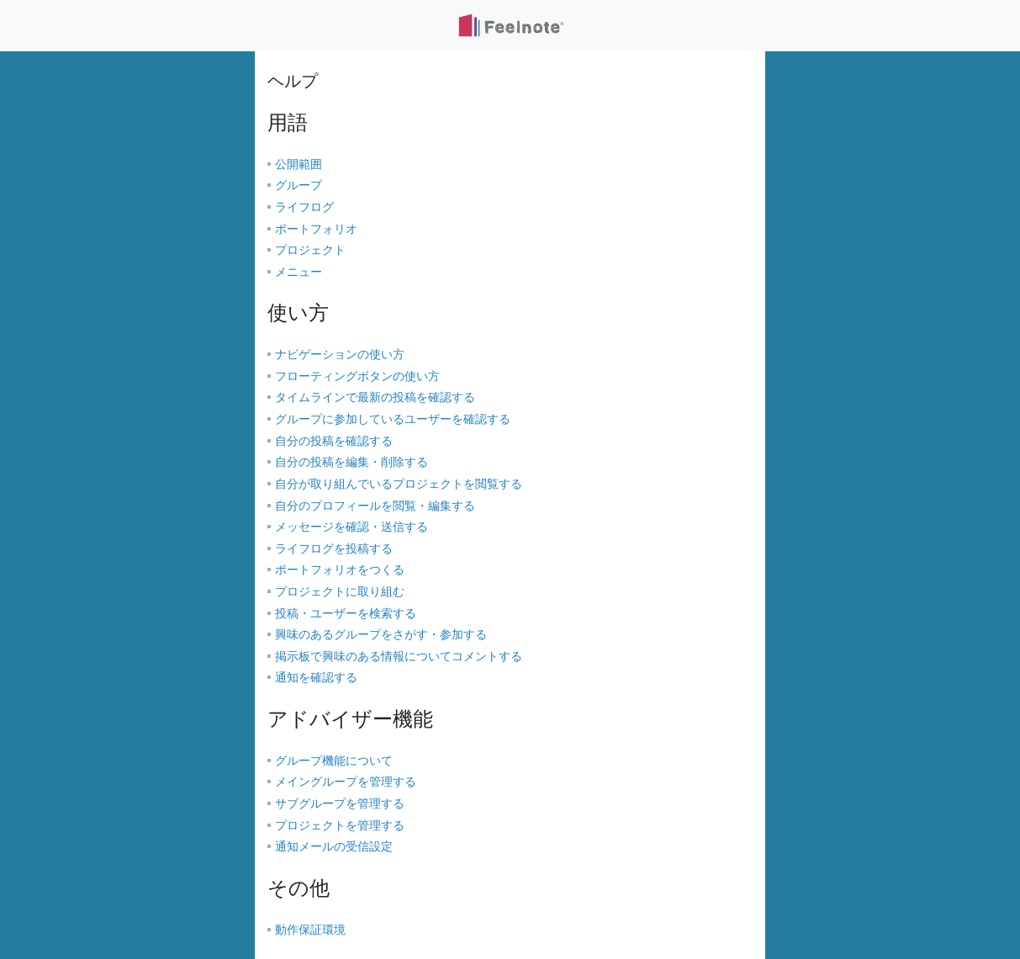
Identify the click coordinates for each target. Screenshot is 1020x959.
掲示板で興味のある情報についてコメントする (398, 656)
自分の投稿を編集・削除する (351, 462)
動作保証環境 (310, 930)
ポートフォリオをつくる (339, 570)
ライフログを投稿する (334, 549)
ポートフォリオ (316, 229)
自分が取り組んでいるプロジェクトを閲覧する (398, 484)
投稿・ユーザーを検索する (345, 614)
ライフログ (304, 207)
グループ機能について (334, 761)
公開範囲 (298, 164)
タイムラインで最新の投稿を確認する (375, 397)
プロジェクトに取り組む (339, 592)
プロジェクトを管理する (339, 826)
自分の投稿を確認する (334, 441)
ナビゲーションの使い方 (339, 354)
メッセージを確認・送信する (351, 527)
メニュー (298, 272)
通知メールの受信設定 (334, 847)
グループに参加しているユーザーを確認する (392, 419)
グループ (298, 185)
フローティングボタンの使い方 (357, 376)
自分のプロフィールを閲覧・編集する (375, 506)
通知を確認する (316, 677)
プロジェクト (310, 250)
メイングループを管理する (345, 782)
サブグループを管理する (339, 804)
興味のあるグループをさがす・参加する (381, 635)
